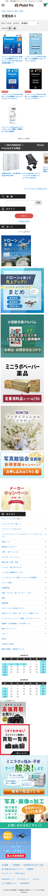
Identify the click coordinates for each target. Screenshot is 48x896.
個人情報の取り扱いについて (12, 869)
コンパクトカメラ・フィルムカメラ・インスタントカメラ (22, 535)
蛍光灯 (4, 639)
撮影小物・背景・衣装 (10, 562)
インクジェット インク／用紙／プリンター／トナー (21, 618)
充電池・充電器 (18, 11)
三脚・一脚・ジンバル (10, 552)
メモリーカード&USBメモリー (13, 608)
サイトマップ (7, 873)
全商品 (4, 11)
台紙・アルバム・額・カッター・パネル (17, 593)
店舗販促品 (6, 588)
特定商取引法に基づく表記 (34, 865)
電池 (9, 11)
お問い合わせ (20, 873)
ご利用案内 (16, 865)
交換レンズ (6, 542)
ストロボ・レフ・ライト (11, 557)
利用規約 (30, 869)
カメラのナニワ (23, 879)
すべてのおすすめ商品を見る (36, 189)
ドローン (5, 634)
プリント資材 (7, 583)
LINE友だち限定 (8, 644)
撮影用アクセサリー (9, 547)
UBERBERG (24, 883)
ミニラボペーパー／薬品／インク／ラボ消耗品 (19, 577)
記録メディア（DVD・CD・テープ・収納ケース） (20, 613)
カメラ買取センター (9, 883)
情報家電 (5, 603)
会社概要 (5, 865)
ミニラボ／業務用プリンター (12, 572)
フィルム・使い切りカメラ (12, 567)
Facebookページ (8, 879)
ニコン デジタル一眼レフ (11, 524)
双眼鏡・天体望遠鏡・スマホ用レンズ (16, 623)
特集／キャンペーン (9, 629)
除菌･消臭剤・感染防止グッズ (13, 649)
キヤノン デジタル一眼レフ (12, 519)
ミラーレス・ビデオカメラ (12, 529)
